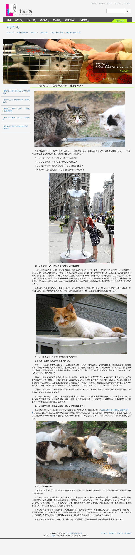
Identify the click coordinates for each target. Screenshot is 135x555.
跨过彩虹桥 (70, 20)
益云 (53, 535)
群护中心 (110, 4)
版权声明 (128, 533)
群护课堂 (44, 32)
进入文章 (124, 71)
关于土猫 (83, 20)
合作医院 (34, 32)
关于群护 (10, 32)
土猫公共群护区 (56, 32)
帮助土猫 (56, 20)
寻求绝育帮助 (22, 32)
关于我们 (93, 4)
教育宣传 (43, 20)
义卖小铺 (126, 4)
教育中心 (118, 4)
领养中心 (102, 4)
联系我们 (120, 21)
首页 (9, 20)
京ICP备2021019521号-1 (73, 533)
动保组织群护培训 (73, 32)
